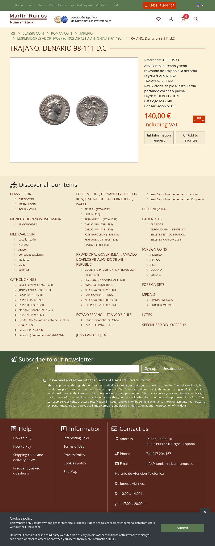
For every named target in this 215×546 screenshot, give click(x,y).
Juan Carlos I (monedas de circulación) (174, 194)
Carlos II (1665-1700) (30, 330)
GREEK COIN (26, 199)
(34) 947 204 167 (159, 5)
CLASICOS (157, 224)
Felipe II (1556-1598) (30, 300)
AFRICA (155, 259)
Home (19, 5)
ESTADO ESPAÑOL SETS (99, 325)
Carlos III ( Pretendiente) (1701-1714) (41, 335)
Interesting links (76, 438)
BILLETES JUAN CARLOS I (166, 239)
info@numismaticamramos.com (184, 401)
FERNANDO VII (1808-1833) (101, 239)
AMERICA (156, 254)
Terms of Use (107, 380)
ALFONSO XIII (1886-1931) (101, 300)
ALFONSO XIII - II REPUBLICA (168, 229)
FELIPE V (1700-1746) (97, 209)
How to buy (22, 438)
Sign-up (150, 368)
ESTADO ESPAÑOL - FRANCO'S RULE (104, 314)
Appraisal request (81, 5)
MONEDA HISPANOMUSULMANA (35, 219)
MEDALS (148, 294)
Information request (159, 138)
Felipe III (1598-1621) (31, 305)
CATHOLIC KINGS (23, 279)
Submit (182, 528)
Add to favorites (190, 138)
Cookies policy (75, 463)
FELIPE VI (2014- (154, 209)
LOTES (147, 314)
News (41, 5)
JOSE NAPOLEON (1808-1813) (103, 234)
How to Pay (22, 446)
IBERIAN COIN (27, 204)
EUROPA (156, 275)
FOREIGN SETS (153, 284)
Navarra (23, 244)
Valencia (23, 270)
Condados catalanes (31, 254)
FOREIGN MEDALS (162, 305)
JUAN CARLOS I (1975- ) (93, 335)
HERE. (111, 539)
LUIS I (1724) (92, 214)
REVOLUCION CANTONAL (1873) (105, 280)
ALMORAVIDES (27, 224)
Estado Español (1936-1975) (102, 320)
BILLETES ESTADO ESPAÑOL (168, 234)
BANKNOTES (152, 219)
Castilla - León (27, 239)
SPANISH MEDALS (162, 300)
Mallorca (23, 259)
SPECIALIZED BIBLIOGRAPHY (164, 324)
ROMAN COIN (27, 209)
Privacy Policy (138, 380)
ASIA (153, 264)
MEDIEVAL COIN (22, 234)
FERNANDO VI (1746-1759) (101, 219)
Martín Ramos (57, 5)
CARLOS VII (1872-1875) (99, 295)
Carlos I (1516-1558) (30, 295)
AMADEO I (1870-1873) (98, 285)
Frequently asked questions (26, 471)
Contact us (103, 5)
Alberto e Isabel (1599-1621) (35, 310)
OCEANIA (156, 270)
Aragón (23, 249)
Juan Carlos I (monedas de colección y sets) (177, 199)
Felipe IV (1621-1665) (31, 315)
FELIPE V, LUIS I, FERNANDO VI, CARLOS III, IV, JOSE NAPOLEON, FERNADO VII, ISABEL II (106, 199)
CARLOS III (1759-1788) (99, 224)
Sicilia (21, 264)
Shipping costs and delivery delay (28, 457)
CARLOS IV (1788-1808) (99, 229)
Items (30, 5)
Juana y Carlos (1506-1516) (34, 290)
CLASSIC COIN (20, 194)
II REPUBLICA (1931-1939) (100, 305)
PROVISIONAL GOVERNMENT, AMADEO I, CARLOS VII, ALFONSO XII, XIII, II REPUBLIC (106, 259)
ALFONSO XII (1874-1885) (100, 290)
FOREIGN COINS (154, 249)
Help (116, 5)
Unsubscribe (173, 368)
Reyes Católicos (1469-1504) (35, 285)
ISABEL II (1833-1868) (97, 244)
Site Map (70, 471)
